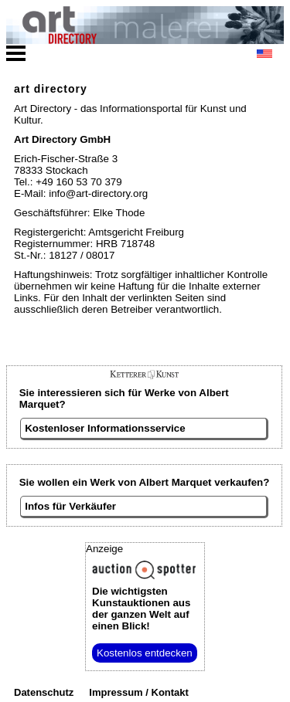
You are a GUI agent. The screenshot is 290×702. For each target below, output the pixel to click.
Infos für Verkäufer (70, 506)
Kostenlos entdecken (145, 653)
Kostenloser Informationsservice (105, 428)
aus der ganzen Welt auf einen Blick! (141, 608)
